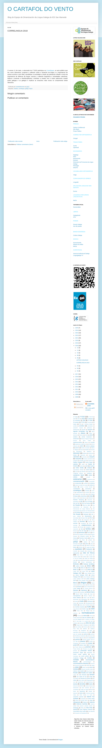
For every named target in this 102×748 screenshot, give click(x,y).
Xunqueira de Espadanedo (81, 713)
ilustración (89, 549)
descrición (89, 499)
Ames (86, 435)
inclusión (75, 551)
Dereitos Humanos (78, 499)
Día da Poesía (86, 503)
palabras (85, 628)
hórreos (80, 547)
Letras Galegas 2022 (88, 576)
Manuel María (90, 592)
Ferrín (88, 532)
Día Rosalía (76, 514)
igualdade (78, 549)
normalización (88, 613)
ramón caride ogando (80, 654)
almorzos (75, 435)
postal (75, 645)
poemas (77, 639)
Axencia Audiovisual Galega (81, 253)
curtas (91, 496)
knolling (84, 556)
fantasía (75, 530)
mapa (91, 594)
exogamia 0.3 (89, 527)
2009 (77, 394)
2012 (77, 386)
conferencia (90, 479)
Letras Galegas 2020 (81, 575)
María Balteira (77, 597)
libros (75, 583)
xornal (75, 709)
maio (91, 590)
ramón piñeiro (85, 656)
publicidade (89, 652)
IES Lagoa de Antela (90, 547)
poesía (82, 641)
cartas (83, 464)
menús (74, 603)
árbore (86, 442)
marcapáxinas (77, 595)
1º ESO (82, 417)
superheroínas (89, 682)
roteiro (74, 674)
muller (89, 607)
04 (78, 366)
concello (88, 477)
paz (90, 632)
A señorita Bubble (88, 424)
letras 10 (83, 567)
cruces (93, 492)
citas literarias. (82, 471)
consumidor (92, 481)
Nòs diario (76, 129)
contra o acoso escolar (86, 486)
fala (82, 529)
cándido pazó (83, 460)
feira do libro (91, 530)
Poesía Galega (77, 224)
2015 (77, 379)
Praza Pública (77, 131)
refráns (88, 665)
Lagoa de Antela (89, 558)
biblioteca (89, 451)
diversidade (76, 518)
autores (77, 447)
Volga (74, 175)
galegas (90, 539)
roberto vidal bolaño (78, 671)
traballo (90, 691)
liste (74, 586)
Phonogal (76, 165)
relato (77, 667)
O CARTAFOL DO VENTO (40, 9)
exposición (75, 529)
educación (86, 519)
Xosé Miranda (91, 711)
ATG (74, 217)
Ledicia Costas (80, 566)
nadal (93, 609)
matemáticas (84, 599)
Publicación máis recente (15, 141)
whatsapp (75, 707)
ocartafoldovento (90, 404)
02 (78, 371)
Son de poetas (77, 226)
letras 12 (90, 567)
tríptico (81, 693)
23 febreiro (90, 418)
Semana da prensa (85, 678)
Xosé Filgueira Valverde (86, 709)
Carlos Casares (77, 462)
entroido (75, 523)
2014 (77, 381)
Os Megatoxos (85, 625)
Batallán (87, 449)
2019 (77, 343)
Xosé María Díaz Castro (79, 711)
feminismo (82, 532)
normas (79, 615)
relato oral (85, 667)
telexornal (75, 685)
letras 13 (75, 569)
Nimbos (88, 610)
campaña (92, 457)
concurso (77, 479)
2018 (77, 345)
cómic (90, 475)
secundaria (75, 678)
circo (76, 471)
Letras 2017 (76, 571)
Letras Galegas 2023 (78, 578)
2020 (77, 340)
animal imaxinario (87, 437)
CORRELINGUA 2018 (82, 362)
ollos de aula (90, 623)
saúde (90, 676)
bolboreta (91, 453)
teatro (90, 684)
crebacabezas (79, 492)
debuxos (84, 498)
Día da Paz (76, 503)
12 (78, 347)
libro (91, 580)
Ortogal (75, 138)
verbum (77, 700)
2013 (77, 384)
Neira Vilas (80, 610)
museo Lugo (85, 609)
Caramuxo (90, 460)
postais (90, 643)
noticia (85, 615)
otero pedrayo (78, 626)
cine (93, 469)
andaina (16, 88)
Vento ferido (91, 698)
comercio (89, 473)
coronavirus (88, 488)
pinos (82, 637)
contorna (92, 483)
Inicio (38, 141)
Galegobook (76, 215)
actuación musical (78, 427)
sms (74, 682)
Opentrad (76, 147)
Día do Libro (86, 505)
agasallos (90, 429)
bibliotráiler (76, 453)
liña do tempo (82, 584)
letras (89, 566)
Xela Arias (89, 707)
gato (81, 543)
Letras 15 (83, 569)
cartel (86, 466)
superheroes (80, 682)
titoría (91, 689)
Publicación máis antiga (60, 141)
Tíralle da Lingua (84, 689)
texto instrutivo (85, 687)
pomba (91, 641)
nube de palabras (86, 617)
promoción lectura (86, 650)
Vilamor (85, 702)
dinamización (88, 516)
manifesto (82, 592)
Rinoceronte (76, 158)
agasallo (83, 429)
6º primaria (89, 422)
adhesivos (89, 427)
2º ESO (90, 420)
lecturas (76, 564)
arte (89, 444)
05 (78, 358)
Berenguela (79, 451)
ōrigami (78, 625)
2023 (77, 333)
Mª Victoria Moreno (88, 588)
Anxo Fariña (87, 440)
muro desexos (76, 608)
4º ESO (83, 422)
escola (90, 523)
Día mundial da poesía (87, 512)
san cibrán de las (82, 676)
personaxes (90, 635)
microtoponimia (89, 603)
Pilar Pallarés (76, 637)
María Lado (86, 597)
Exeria (75, 191)
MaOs (75, 200)
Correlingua (50, 70)
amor (91, 435)
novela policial (76, 617)
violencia (92, 702)
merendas (81, 603)
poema (93, 637)
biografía (85, 453)
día (81, 501)
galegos (85, 541)
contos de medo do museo (81, 485)
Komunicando (77, 242)
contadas (86, 483)
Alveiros (81, 435)
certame (89, 468)
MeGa (75, 246)
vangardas (83, 698)
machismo (84, 590)
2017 (77, 374)
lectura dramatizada (86, 562)
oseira (93, 625)
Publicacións (78, 404)
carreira (75, 464)
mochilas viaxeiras (80, 607)
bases (81, 449)
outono (91, 626)
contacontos (78, 483)
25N (84, 420)
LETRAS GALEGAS (82, 360)
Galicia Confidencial (79, 127)
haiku (83, 545)
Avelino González (85, 447)
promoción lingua (78, 652)
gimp (86, 543)
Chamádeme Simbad (78, 469)
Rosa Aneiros (89, 671)
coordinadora (76, 488)
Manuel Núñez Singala (81, 594)
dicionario (85, 514)
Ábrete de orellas (78, 244)
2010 (77, 392)
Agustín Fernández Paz (80, 431)
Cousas (87, 490)
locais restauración (88, 586)
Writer (82, 707)
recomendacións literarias (80, 663)
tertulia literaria (89, 685)
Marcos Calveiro (88, 595)
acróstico (81, 426)
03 (78, 368)
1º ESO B (90, 416)
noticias (91, 615)
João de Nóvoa (89, 553)
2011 (77, 389)
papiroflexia (76, 632)
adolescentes (76, 429)
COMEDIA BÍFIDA (78, 473)
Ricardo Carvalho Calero (87, 669)
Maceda (75, 590)
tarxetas (82, 684)
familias (88, 529)
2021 (77, 338)
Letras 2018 (85, 571)
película (86, 634)
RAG (74, 156)
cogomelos (90, 471)
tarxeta (75, 684)
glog (92, 543)
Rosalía (75, 672)
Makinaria (75, 592)
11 (78, 350)
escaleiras (83, 523)
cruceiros (87, 492)
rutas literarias (83, 674)
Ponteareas (76, 643)
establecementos (86, 525)
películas (92, 634)
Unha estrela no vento (86, 694)
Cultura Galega (77, 235)
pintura (87, 637)
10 (78, 353)
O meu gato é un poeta (81, 621)
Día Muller (77, 512)
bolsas (75, 455)
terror (81, 686)
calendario (76, 457)
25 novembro (76, 420)
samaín (92, 675)
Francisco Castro (83, 538)
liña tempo (90, 584)
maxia (76, 601)
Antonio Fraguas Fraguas (87, 438)
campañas (78, 458)
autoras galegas (90, 446)
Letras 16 (90, 569)
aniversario (76, 438)
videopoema (76, 702)
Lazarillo (91, 560)
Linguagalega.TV (78, 255)
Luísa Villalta (76, 588)
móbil (93, 605)
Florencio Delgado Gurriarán (81, 534)
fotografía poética (84, 536)
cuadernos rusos (79, 494)
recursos (93, 663)
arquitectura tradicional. (80, 444)
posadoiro (83, 643)
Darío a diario (76, 498)
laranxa (79, 560)
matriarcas (92, 599)
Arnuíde (92, 442)
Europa (81, 527)
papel (90, 630)
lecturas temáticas (89, 564)
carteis (81, 466)
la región (91, 556)
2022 (77, 335)
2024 (77, 330)
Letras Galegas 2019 (89, 573)
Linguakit (75, 182)
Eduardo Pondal (77, 519)
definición (90, 498)
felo (76, 532)
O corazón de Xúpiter (89, 619)
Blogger (60, 739)
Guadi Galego (76, 545)
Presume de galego (88, 648)
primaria (75, 650)
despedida (75, 501)
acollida (75, 426)
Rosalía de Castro (86, 672)
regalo (93, 665)
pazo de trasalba (77, 634)
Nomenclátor (77, 207)
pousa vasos (83, 645)
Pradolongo (92, 645)
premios (88, 647)
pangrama (83, 630)
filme (93, 532)
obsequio (82, 623)
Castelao (92, 466)
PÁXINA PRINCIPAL (12, 22)
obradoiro (75, 623)
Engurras (90, 521)
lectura (75, 562)
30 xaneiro (76, 422)
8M (80, 424)
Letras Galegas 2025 (83, 580)
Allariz (90, 433)
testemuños (76, 687)
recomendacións (87, 661)
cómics (75, 477)
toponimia (82, 691)
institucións (89, 551)
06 (78, 355)
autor (81, 446)
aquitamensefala (77, 442)
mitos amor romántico (85, 605)
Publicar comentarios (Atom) (24, 144)
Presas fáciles (76, 648)
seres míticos (82, 680)
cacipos (90, 455)
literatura (79, 586)
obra (92, 621)
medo (82, 601)
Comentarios (78, 407)
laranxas (85, 560)
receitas (89, 658)
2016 (77, 376)
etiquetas (75, 527)
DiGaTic (75, 167)
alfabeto (83, 433)
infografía (82, 551)
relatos (91, 667)
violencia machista (81, 704)
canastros (75, 460)
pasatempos (84, 632)
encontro (82, 521)
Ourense (86, 626)
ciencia (88, 469)
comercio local (78, 475)
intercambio (76, 553)
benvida (93, 449)
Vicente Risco (84, 700)
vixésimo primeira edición (85, 705)
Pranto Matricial (79, 647)
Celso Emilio (80, 468)
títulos (74, 691)
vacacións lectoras (78, 696)
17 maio (75, 416)
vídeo (91, 700)
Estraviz (75, 160)
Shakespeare (90, 680)
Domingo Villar (84, 518)
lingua (30, 88)
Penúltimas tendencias (80, 635)
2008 (77, 397)
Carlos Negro (89, 462)
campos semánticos (88, 458)
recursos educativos (79, 665)
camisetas (84, 456)
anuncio (75, 440)
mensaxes (90, 601)
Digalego (75, 155)
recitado (76, 660)
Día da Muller (88, 501)
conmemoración (78, 481)
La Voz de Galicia (77, 558)
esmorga (75, 525)
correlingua (21, 88)
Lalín (74, 560)
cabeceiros (82, 455)
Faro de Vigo (82, 530)
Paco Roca (76, 628)
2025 (77, 328)
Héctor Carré (90, 545)
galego (27, 88)
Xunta (75, 145)
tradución (75, 693)
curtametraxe (83, 496)
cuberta (87, 494)
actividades (90, 426)
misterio (75, 605)
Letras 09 (75, 567)
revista (75, 669)
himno (74, 547)
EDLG (91, 518)
